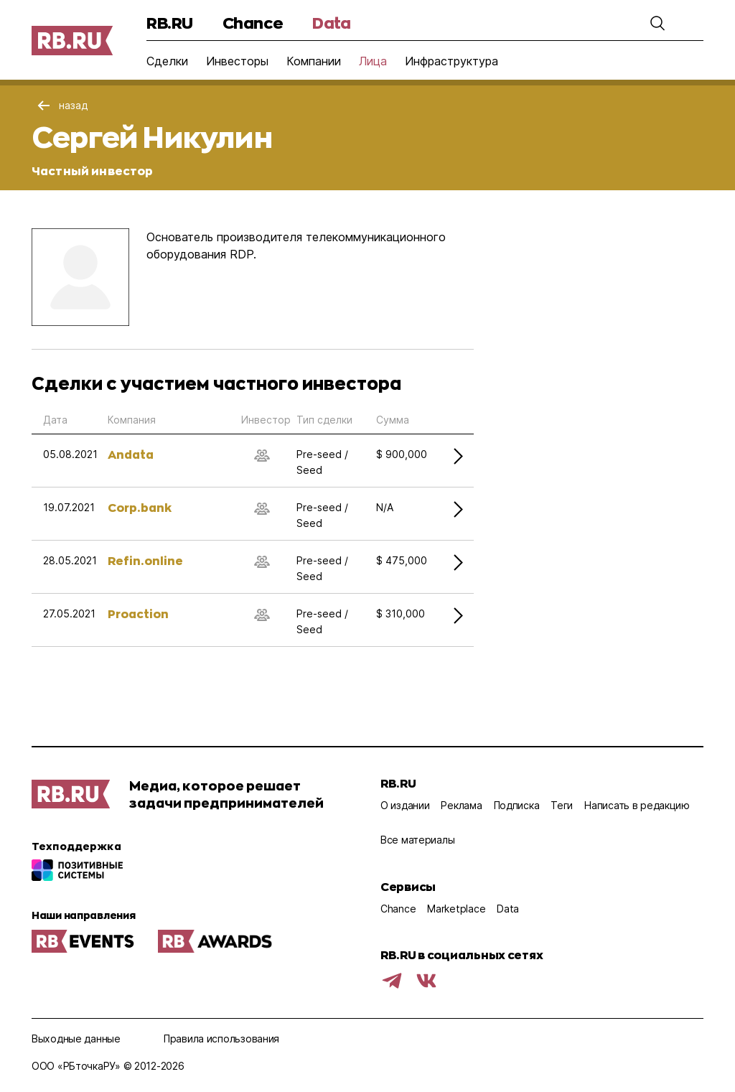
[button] (657, 23)
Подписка (517, 805)
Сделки (167, 61)
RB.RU (169, 22)
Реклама (461, 805)
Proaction (138, 613)
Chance (253, 22)
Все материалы (417, 840)
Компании (313, 61)
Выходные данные (76, 1038)
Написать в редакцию (637, 805)
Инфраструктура (451, 61)
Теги (562, 805)
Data (331, 22)
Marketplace (456, 908)
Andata (131, 454)
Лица (373, 61)
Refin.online (145, 560)
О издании (404, 805)
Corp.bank (140, 507)
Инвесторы (237, 61)
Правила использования (221, 1038)
